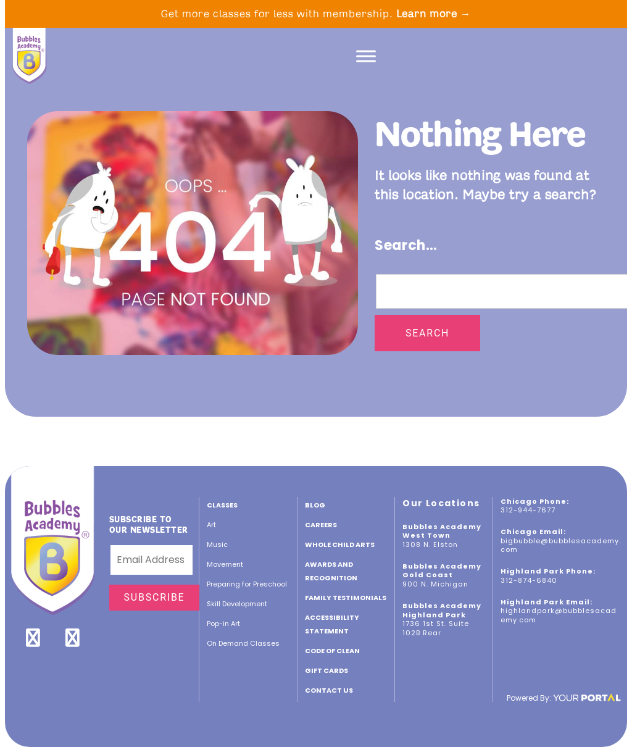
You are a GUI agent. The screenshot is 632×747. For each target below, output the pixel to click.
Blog (315, 505)
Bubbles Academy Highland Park (441, 610)
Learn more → (434, 13)
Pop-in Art (223, 623)
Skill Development (237, 604)
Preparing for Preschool (247, 584)
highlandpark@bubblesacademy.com (559, 615)
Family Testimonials (345, 598)
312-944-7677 (528, 510)
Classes (222, 505)
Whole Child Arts (340, 544)
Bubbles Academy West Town (441, 531)
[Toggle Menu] (366, 56)
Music (217, 544)
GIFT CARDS (326, 670)
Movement (225, 564)
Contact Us (329, 690)
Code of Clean (332, 651)
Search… (406, 245)
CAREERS (321, 525)
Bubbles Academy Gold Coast (441, 570)
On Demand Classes (243, 643)
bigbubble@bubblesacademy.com (561, 545)
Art (211, 525)
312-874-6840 (529, 580)
